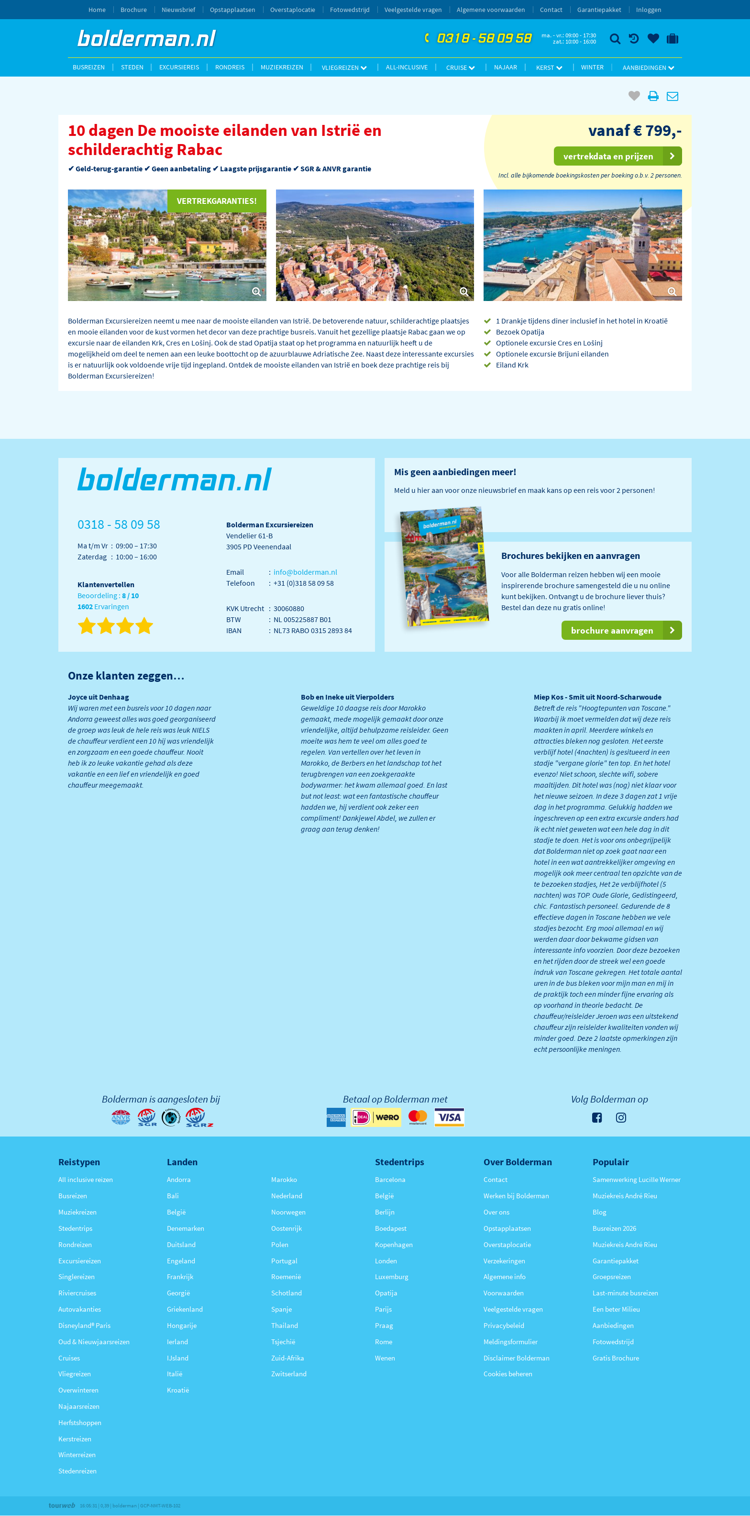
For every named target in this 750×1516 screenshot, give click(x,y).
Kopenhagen (394, 1244)
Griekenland (185, 1309)
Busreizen (89, 67)
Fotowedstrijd (350, 9)
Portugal (284, 1260)
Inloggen (649, 9)
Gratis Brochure (616, 1357)
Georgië (178, 1292)
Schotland (286, 1292)
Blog (600, 1211)
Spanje (281, 1309)
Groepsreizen (612, 1276)
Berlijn (385, 1211)
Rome (383, 1341)
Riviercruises (77, 1292)
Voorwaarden (504, 1292)
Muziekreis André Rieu (625, 1195)
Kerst (549, 67)
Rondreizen (75, 1244)
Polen (279, 1244)
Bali (173, 1195)
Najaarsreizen (78, 1406)
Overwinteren (78, 1389)
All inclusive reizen (85, 1179)
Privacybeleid (504, 1325)
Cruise (460, 67)
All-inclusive (407, 67)
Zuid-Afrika (287, 1357)
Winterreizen (77, 1454)
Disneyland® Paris (84, 1325)
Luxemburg (391, 1276)
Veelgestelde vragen (413, 9)
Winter (592, 67)
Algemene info (505, 1276)
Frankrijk (180, 1276)
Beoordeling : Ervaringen (108, 601)
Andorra (179, 1179)
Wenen (385, 1357)
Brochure (134, 9)
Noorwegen (288, 1211)
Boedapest (391, 1228)
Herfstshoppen (79, 1422)
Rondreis (229, 67)
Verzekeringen (504, 1260)
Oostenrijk (286, 1228)
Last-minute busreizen (625, 1292)
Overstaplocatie (292, 9)
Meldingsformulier (511, 1341)
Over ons (496, 1211)
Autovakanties (79, 1309)
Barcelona (390, 1179)
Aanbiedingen (648, 67)
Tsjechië (283, 1341)
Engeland (181, 1260)
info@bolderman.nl (305, 572)
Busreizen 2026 (614, 1228)
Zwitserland (289, 1373)
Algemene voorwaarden (491, 9)
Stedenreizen (77, 1470)
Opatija (386, 1292)
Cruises (69, 1357)
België (176, 1211)
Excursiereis (179, 67)
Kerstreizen (74, 1438)
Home (97, 9)
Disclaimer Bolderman (517, 1357)
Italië (174, 1373)
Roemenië (286, 1276)
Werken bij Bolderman (516, 1195)
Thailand (284, 1325)
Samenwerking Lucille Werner (637, 1179)
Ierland (177, 1341)
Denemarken (185, 1228)
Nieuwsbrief (178, 9)
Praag (384, 1325)
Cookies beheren (508, 1373)
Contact (551, 9)
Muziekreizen (282, 67)
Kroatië (178, 1389)
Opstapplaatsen (232, 9)
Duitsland (181, 1244)
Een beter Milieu (616, 1309)
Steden (132, 67)
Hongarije (182, 1325)
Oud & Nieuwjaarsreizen (94, 1341)
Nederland (286, 1195)
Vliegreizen (344, 67)
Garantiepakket (599, 9)
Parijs (383, 1309)
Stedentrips (75, 1228)
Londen (386, 1260)
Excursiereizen (79, 1260)
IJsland (177, 1357)
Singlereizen (76, 1276)
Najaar (505, 67)
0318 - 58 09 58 (477, 39)
